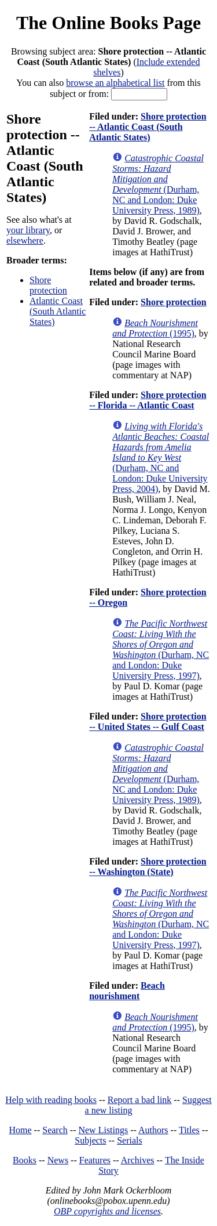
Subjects (90, 1140)
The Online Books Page (108, 22)
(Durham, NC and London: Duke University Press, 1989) (158, 184)
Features (95, 1160)
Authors (153, 1130)
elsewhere (24, 240)
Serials (129, 1140)
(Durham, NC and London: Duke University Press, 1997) (160, 650)
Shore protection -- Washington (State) (148, 866)
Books (24, 1160)
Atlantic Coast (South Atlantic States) (58, 311)
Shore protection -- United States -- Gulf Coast (148, 721)
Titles (189, 1130)
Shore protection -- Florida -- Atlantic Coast (148, 400)
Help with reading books (51, 1100)
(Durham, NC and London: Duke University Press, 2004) (160, 457)
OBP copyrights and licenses (107, 1211)
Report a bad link (140, 1100)
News (57, 1160)
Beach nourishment (127, 991)
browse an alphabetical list (115, 83)
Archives (138, 1160)
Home (20, 1130)
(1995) (155, 328)
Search (55, 1130)
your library (28, 230)
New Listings (103, 1130)
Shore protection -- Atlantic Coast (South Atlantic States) (148, 126)
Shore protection (48, 285)
